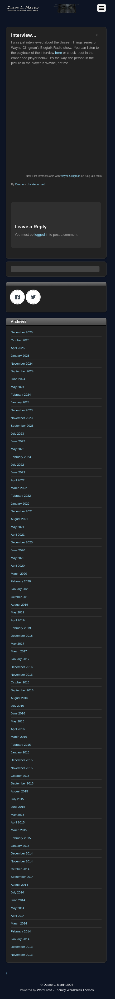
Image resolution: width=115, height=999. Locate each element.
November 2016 (22, 674)
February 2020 (21, 581)
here (58, 53)
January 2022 (20, 503)
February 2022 (21, 495)
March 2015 (19, 830)
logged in (42, 235)
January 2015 (20, 845)
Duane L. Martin (54, 984)
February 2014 (21, 931)
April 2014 (18, 915)
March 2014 (19, 923)
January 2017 (20, 659)
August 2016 (19, 698)
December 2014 (22, 853)
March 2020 (19, 573)
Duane (19, 184)
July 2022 (17, 464)
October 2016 (20, 682)
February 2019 (21, 628)
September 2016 (22, 690)
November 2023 (22, 418)
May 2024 (17, 387)
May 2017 (17, 643)
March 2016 (19, 736)
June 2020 (18, 550)
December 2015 (22, 760)
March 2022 (19, 488)
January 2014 (20, 939)
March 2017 (19, 651)
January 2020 (20, 589)
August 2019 (19, 604)
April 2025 (18, 348)
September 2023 (22, 425)
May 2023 (17, 449)
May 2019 (17, 612)
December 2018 (22, 635)
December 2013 (22, 946)
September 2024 (22, 371)
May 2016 (17, 721)
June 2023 (18, 441)
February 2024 (21, 394)
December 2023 (22, 410)
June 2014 (18, 900)
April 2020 (18, 565)
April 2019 (18, 620)
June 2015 (18, 806)
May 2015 (17, 814)
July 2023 (17, 433)
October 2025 (20, 340)
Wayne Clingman (70, 176)
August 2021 (19, 519)
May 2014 (17, 908)
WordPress (44, 990)
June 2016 (18, 713)
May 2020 (17, 558)
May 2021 (17, 527)
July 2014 (17, 892)
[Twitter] (34, 297)
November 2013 (22, 954)
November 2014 (22, 861)
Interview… (24, 35)
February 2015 (21, 838)
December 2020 (22, 542)
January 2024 (20, 402)
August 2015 (19, 791)
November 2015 (22, 768)
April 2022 (18, 480)
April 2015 (18, 822)
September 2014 (22, 876)
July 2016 (17, 705)
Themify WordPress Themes (74, 990)
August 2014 (19, 884)
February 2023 (21, 457)
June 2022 (18, 472)
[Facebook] (19, 297)
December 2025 (22, 332)
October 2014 (20, 869)
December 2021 (22, 511)
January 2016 (20, 752)
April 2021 (18, 534)
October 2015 (20, 775)
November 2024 (22, 363)
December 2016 (22, 667)
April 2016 (18, 729)
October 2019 (20, 597)
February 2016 (21, 744)
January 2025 (20, 355)
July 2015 (17, 799)
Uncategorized (35, 184)
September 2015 (22, 783)
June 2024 (18, 379)
